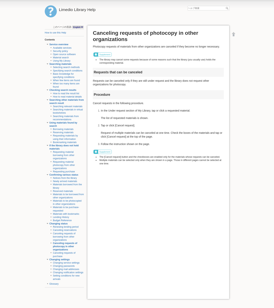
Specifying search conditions (67, 70)
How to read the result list (66, 93)
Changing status (58, 223)
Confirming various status (63, 174)
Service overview (58, 44)
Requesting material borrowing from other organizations (63, 155)
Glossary (54, 284)
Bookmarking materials (65, 142)
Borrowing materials (63, 129)
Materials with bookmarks (66, 214)
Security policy (60, 51)
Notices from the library (65, 178)
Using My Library (61, 60)
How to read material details (67, 96)
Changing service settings (66, 262)
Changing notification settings (68, 272)
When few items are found (66, 80)
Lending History (61, 217)
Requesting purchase (64, 171)
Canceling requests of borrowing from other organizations (64, 236)
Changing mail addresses (66, 269)
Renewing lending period (66, 227)
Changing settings (59, 259)
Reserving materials (63, 132)
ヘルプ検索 (227, 8)
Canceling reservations (65, 230)
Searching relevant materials (67, 106)
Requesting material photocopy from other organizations (64, 165)
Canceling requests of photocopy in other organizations (65, 246)
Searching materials (60, 64)
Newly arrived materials (65, 181)
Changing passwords (64, 266)
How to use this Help (55, 32)
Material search (61, 57)
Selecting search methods (66, 67)
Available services (62, 48)
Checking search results (62, 90)
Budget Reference (62, 220)
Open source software (64, 54)
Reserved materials (63, 191)
